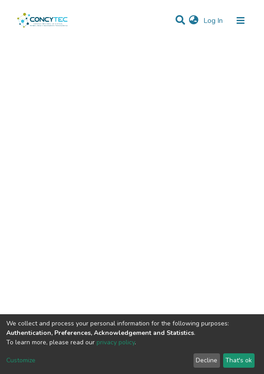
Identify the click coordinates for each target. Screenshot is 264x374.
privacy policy (116, 342)
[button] (194, 20)
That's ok (238, 360)
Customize (20, 360)
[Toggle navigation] (240, 21)
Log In (213, 21)
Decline (206, 360)
